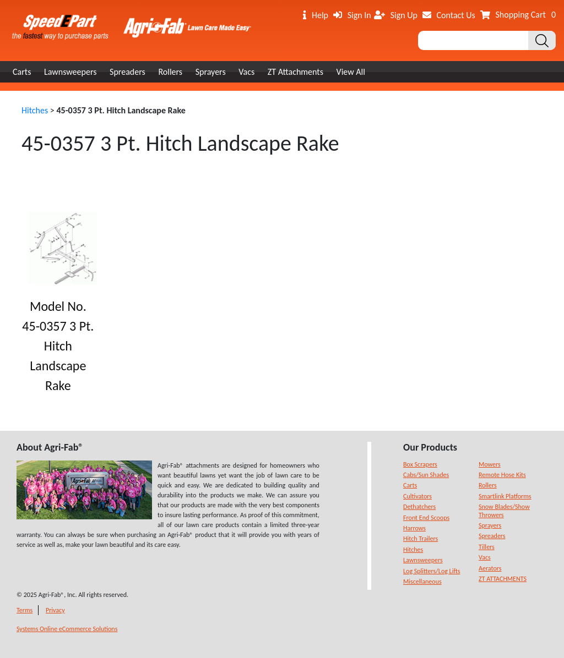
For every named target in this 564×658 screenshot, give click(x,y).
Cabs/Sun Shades (426, 475)
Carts (22, 72)
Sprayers (211, 72)
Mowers (490, 464)
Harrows (414, 528)
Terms (24, 610)
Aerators (490, 568)
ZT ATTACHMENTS (503, 579)
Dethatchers (419, 507)
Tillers (487, 547)
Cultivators (417, 496)
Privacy (55, 610)
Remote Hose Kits (502, 475)
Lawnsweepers (70, 72)
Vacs (246, 72)
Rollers (170, 72)
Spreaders (127, 72)
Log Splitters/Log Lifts (431, 571)
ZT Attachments (295, 72)
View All (351, 72)
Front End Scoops (426, 518)
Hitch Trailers (420, 538)
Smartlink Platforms (505, 496)
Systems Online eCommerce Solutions (67, 629)
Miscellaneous (422, 581)
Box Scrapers (420, 464)
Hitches (34, 110)
